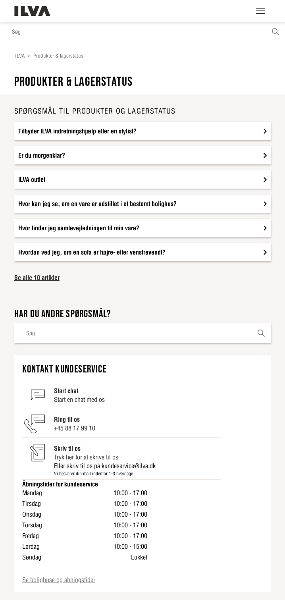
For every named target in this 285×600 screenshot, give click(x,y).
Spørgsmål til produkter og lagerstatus (95, 111)
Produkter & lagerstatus (58, 55)
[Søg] (142, 32)
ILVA (20, 55)
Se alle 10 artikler (37, 278)
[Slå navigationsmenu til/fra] (260, 11)
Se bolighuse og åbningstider (58, 580)
